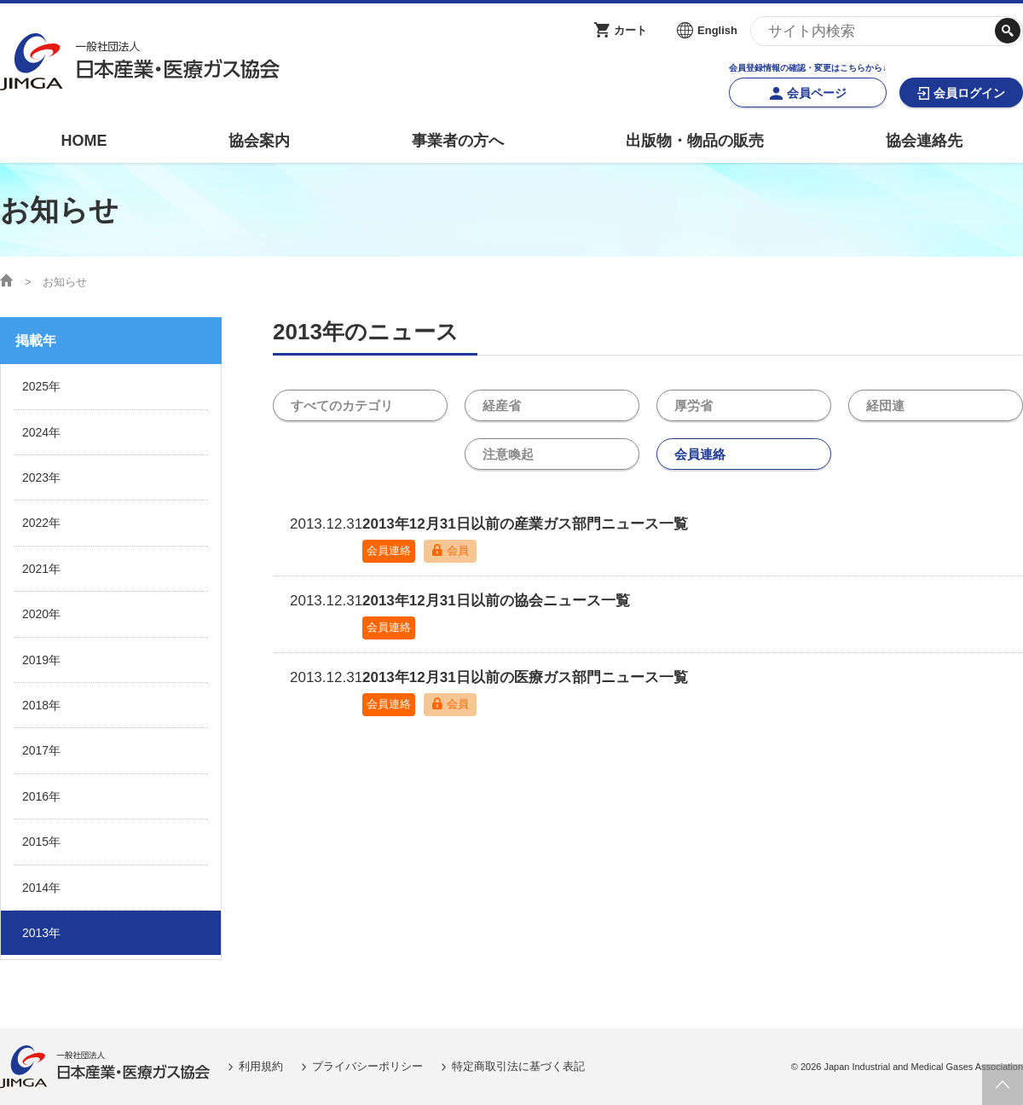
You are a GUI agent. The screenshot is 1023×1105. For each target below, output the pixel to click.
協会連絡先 (924, 140)
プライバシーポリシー (367, 1066)
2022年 (41, 522)
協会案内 (259, 140)
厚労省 (693, 406)
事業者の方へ (458, 140)
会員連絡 (699, 455)
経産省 (502, 406)
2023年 (41, 477)
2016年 (41, 796)
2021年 (41, 569)
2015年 (41, 841)
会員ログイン (969, 93)
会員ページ (817, 93)
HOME (84, 140)
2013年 (41, 933)
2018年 (41, 705)
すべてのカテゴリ (342, 406)
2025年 (41, 386)
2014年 (41, 887)
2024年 (41, 432)
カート (630, 30)
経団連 (885, 406)
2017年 (41, 750)
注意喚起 (508, 455)
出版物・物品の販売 (695, 140)
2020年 (41, 614)
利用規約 (261, 1066)
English (717, 30)
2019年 (41, 660)
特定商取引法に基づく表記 (518, 1066)
